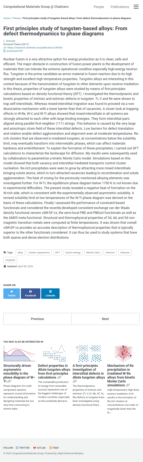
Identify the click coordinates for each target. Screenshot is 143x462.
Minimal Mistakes (75, 453)
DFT (57, 260)
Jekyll (60, 453)
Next (105, 323)
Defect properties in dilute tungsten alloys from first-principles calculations (54, 375)
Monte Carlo (93, 260)
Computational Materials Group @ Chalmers (36, 7)
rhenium (110, 260)
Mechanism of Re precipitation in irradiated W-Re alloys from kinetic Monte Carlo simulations (121, 379)
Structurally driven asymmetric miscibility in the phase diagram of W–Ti (19, 377)
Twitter (22, 447)
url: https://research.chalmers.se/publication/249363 (33, 47)
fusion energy (73, 260)
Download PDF (13, 50)
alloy (20, 260)
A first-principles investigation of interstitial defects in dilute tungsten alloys (89, 375)
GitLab (40, 447)
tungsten (10, 267)
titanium (125, 260)
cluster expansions (39, 260)
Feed (54, 447)
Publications (120, 7)
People (99, 7)
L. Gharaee (9, 40)
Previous (37, 323)
